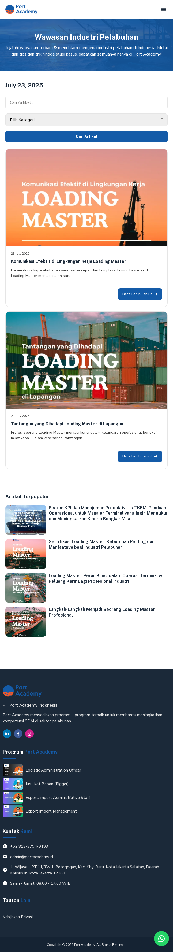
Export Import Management (51, 811)
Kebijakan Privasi (18, 917)
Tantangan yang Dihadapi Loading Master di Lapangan (67, 423)
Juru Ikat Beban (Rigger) (47, 784)
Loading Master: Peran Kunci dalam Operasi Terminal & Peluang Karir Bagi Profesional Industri (105, 578)
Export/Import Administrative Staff (57, 797)
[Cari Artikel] (86, 102)
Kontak (17, 831)
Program (30, 752)
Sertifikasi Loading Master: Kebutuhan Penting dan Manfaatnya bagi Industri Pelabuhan (102, 544)
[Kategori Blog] (86, 120)
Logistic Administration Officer (53, 770)
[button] (164, 9)
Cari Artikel (86, 136)
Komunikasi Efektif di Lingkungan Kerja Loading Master (68, 261)
